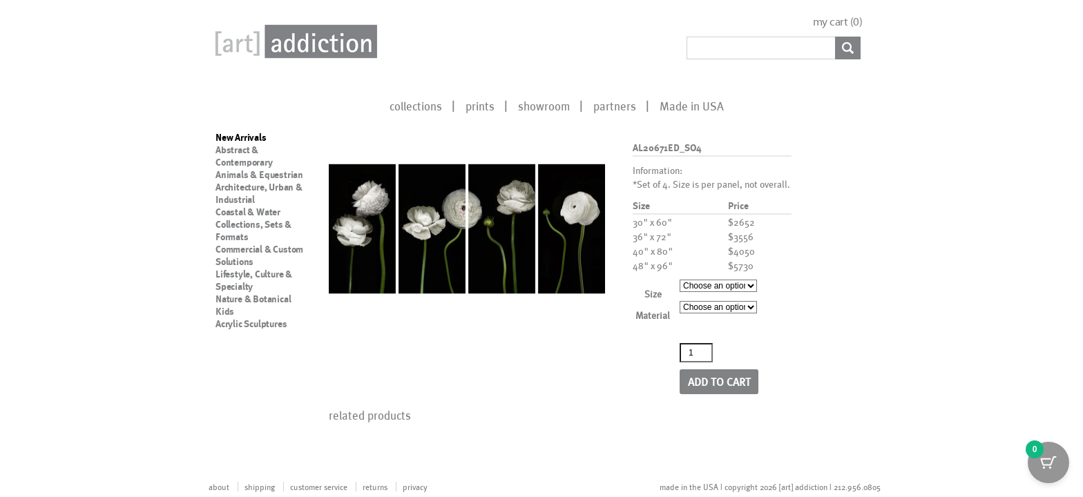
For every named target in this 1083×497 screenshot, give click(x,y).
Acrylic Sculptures (251, 323)
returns (375, 486)
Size (653, 294)
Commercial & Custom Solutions (259, 255)
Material (652, 315)
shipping (260, 486)
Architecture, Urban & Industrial (259, 193)
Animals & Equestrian (259, 174)
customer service (318, 486)
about (219, 486)
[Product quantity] (696, 352)
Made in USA (692, 106)
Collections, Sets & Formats (253, 230)
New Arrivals (241, 137)
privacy (415, 486)
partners (614, 106)
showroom (544, 106)
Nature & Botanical (253, 298)
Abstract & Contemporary (244, 156)
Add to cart (719, 381)
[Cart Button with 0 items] (1048, 462)
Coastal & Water (247, 211)
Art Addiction (293, 41)
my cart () (838, 22)
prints (480, 106)
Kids (224, 311)
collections (416, 106)
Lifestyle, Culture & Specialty (253, 280)
